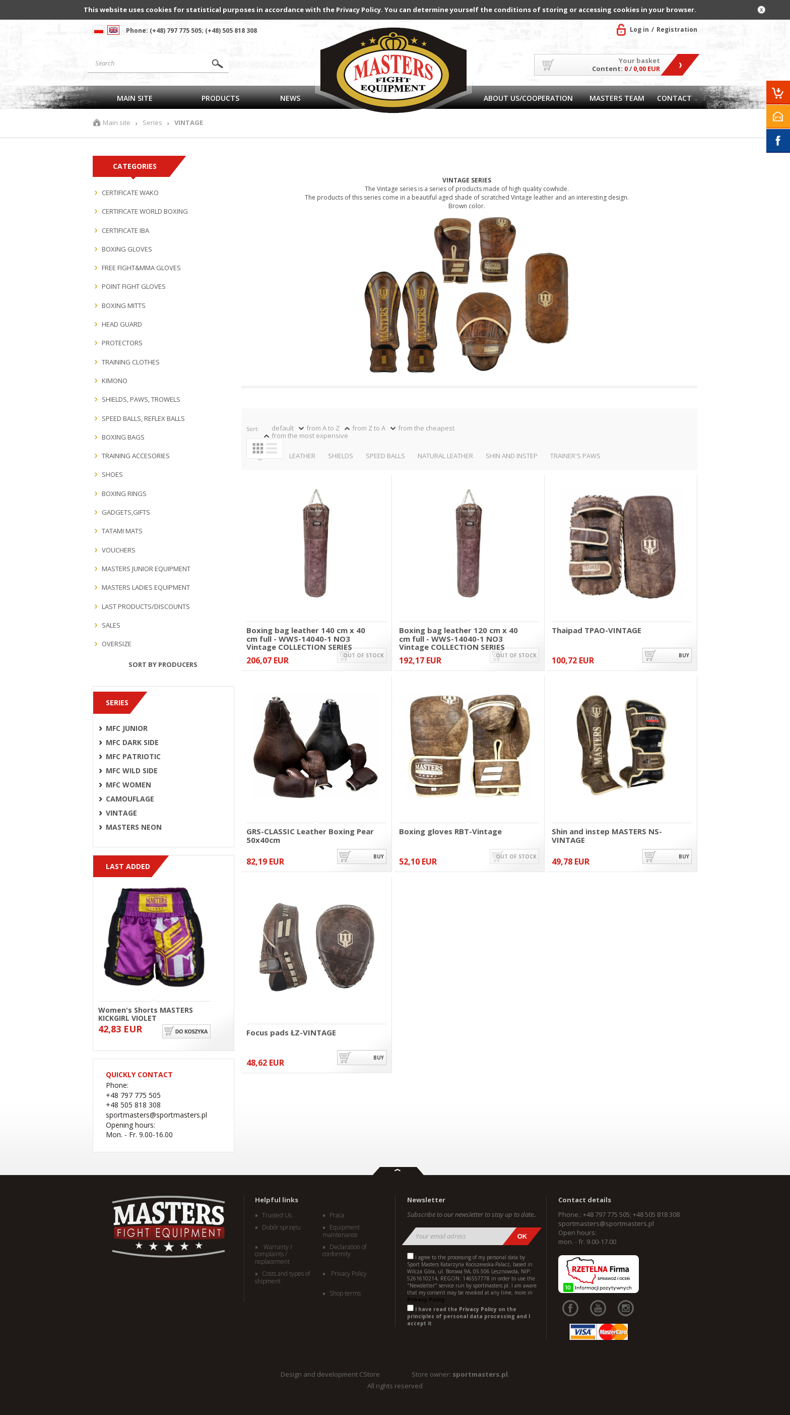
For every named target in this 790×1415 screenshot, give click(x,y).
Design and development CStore (330, 1374)
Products (220, 98)
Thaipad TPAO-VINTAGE (596, 630)
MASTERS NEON (134, 827)
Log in (639, 29)
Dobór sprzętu (281, 1227)
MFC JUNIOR (127, 728)
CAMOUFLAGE (130, 799)
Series (152, 123)
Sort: (252, 429)
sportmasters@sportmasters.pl (606, 1223)
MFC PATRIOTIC (133, 756)
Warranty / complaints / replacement (273, 1254)
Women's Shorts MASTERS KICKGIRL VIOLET (145, 1013)
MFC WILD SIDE (132, 770)
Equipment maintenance (341, 1231)
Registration (676, 29)
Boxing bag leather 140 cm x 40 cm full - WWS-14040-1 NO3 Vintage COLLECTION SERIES (305, 634)
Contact (674, 98)
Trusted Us (277, 1215)
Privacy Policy (348, 1273)
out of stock (363, 655)
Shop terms (345, 1293)
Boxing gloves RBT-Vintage (450, 831)
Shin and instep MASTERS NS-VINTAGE (607, 835)
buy (684, 655)
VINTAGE (121, 813)
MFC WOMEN (128, 784)
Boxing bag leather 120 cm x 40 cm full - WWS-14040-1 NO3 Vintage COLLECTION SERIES (458, 634)
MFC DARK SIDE (132, 742)
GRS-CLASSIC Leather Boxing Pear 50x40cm (310, 835)
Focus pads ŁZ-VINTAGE (291, 1032)
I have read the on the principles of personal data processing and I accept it (468, 1316)
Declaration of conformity (344, 1251)
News (290, 98)
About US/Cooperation (528, 98)
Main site (135, 98)
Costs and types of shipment (282, 1277)
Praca (337, 1215)
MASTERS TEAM (616, 98)
